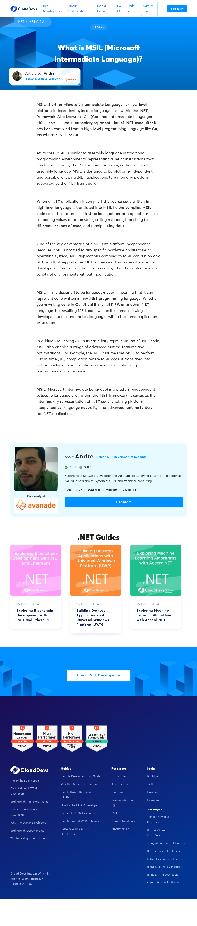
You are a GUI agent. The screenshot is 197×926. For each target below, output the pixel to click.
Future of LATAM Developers (78, 813)
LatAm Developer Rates (162, 859)
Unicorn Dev (118, 776)
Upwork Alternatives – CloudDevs (160, 833)
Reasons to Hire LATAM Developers (75, 831)
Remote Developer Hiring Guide (80, 776)
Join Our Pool (119, 784)
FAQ (114, 813)
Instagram (153, 800)
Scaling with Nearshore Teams (29, 801)
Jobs (131, 8)
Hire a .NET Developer (98, 675)
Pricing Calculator (77, 8)
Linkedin (152, 792)
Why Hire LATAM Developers (28, 822)
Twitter (151, 784)
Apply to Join (148, 8)
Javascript (129, 490)
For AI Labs (102, 8)
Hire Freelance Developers (163, 851)
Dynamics (94, 490)
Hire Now (117, 792)
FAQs (119, 8)
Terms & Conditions (123, 821)
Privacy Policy (120, 829)
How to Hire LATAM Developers (80, 805)
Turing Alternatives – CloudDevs (166, 843)
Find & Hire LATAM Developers (80, 821)
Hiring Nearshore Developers (165, 867)
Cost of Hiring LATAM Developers (23, 791)
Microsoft (111, 490)
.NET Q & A (36, 21)
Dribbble (152, 776)
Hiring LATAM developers (162, 875)
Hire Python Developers (24, 780)
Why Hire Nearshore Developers (80, 784)
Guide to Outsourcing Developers (23, 812)
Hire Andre (123, 502)
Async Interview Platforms (163, 882)
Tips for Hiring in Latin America (29, 838)
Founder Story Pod (122, 802)
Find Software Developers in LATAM (78, 795)
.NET (20, 21)
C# (80, 490)
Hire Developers (51, 8)
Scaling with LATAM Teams (27, 830)
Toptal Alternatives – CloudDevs (160, 820)
